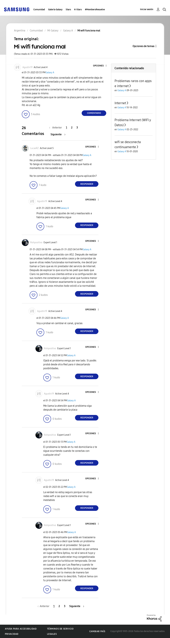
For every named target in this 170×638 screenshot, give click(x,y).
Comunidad (39, 9)
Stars (68, 9)
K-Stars (78, 9)
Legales (52, 634)
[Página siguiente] (58, 134)
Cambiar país (97, 631)
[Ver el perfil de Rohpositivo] (36, 242)
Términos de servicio (60, 628)
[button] (100, 65)
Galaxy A (50, 72)
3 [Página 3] (77, 127)
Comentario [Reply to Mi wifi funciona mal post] (94, 113)
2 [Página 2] (71, 127)
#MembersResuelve (95, 9)
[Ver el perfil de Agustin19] (27, 67)
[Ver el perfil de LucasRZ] (34, 148)
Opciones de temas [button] (143, 46)
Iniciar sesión (146, 9)
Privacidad (11, 634)
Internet (120, 103)
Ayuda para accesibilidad (20, 628)
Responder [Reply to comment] (86, 184)
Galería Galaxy (55, 9)
